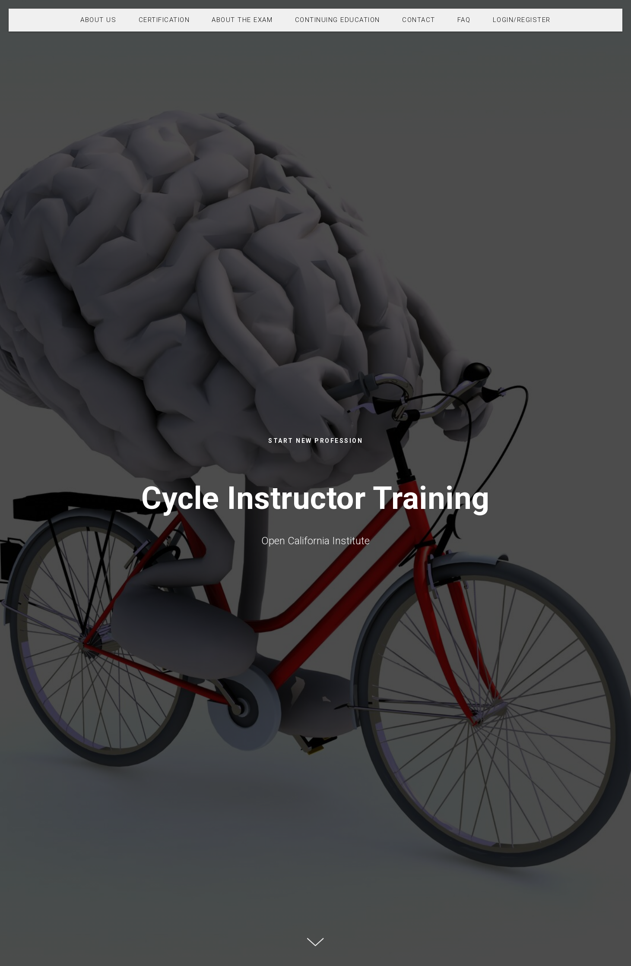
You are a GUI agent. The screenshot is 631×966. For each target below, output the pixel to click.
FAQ (464, 20)
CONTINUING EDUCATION (337, 20)
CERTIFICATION (164, 20)
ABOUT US (98, 20)
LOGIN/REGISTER (522, 20)
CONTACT (418, 20)
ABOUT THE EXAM (242, 20)
